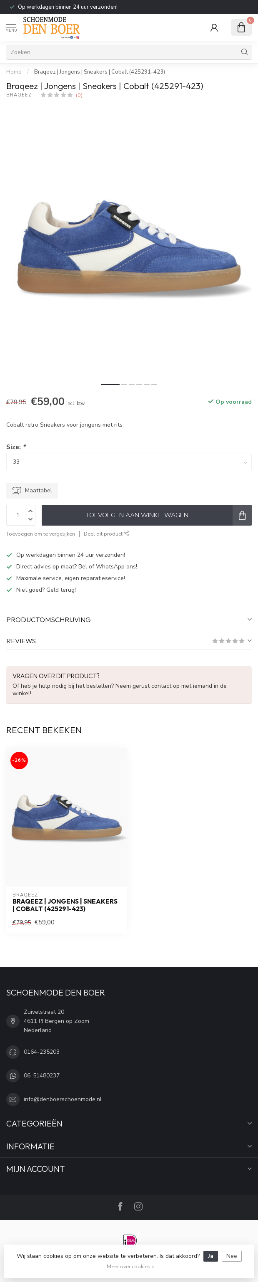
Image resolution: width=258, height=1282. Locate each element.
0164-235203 (42, 1052)
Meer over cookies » (130, 1266)
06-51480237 (42, 1075)
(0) (79, 95)
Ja (210, 1256)
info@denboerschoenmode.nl (63, 1099)
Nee (231, 1256)
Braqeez (19, 95)
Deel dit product (106, 533)
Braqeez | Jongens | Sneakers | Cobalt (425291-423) (99, 72)
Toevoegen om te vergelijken (40, 533)
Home (14, 72)
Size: (15, 446)
